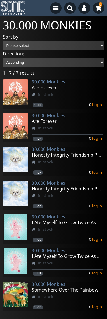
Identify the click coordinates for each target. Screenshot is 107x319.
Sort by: (11, 37)
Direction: (13, 54)
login (97, 104)
